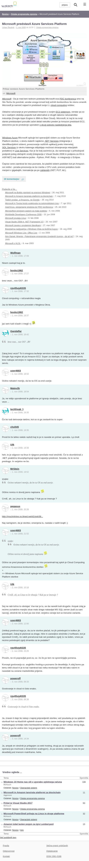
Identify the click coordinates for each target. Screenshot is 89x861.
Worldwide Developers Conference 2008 (23, 214)
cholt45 (14, 427)
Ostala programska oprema (47, 27)
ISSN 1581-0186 (53, 856)
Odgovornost (9, 851)
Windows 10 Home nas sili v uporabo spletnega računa (33, 782)
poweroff (15, 678)
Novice (15, 788)
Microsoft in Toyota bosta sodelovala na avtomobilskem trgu (32, 203)
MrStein (14, 469)
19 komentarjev (11, 179)
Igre (22, 830)
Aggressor (8, 795)
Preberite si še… (9, 189)
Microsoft (10, 93)
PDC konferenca (67, 99)
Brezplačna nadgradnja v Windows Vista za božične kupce (31, 229)
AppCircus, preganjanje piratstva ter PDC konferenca (29, 207)
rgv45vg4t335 (18, 288)
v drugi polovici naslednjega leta (55, 125)
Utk (12, 444)
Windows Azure (10, 137)
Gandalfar (16, 331)
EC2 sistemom (63, 112)
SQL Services (9, 147)
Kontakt (6, 856)
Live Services (21, 151)
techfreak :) (17, 409)
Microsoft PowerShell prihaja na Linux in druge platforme (34, 813)
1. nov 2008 (21, 27)
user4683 (15, 370)
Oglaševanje (52, 851)
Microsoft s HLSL (12, 243)
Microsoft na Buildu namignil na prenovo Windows (27, 192)
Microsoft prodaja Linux (15, 218)
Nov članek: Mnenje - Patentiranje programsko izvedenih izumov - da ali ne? (39, 236)
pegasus (15, 506)
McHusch (7, 785)
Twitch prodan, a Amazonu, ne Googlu (22, 200)
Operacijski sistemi (28, 788)
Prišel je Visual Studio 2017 (18, 803)
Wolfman (15, 253)
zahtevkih (45, 170)
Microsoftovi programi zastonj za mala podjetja (26, 211)
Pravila (6, 845)
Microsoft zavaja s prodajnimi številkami (23, 225)
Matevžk (15, 388)
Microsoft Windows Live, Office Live (21, 233)
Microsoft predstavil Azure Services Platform (34, 24)
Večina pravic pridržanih (57, 845)
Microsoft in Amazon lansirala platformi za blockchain (29, 196)
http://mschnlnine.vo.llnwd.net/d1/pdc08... (22, 516)
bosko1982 (16, 270)
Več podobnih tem (8, 837)
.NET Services (51, 141)
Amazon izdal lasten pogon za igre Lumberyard (29, 824)
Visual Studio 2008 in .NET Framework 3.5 (24, 222)
